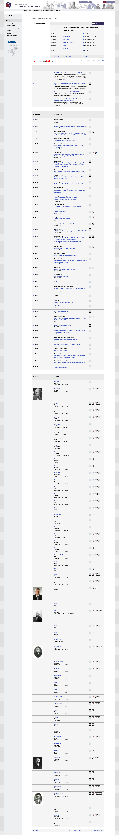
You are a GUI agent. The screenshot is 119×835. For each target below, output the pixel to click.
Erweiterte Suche (38, 10)
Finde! (8, 20)
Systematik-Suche (49, 10)
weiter (98, 60)
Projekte (8, 33)
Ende (102, 60)
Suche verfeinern (68, 56)
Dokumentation (10, 25)
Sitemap (58, 10)
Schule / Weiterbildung (12, 28)
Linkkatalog (9, 23)
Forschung (9, 30)
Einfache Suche (27, 10)
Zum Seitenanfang (96, 830)
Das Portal (9, 15)
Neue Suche (56, 56)
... (95, 60)
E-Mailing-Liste (10, 18)
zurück (86, 56)
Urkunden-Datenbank (12, 35)
